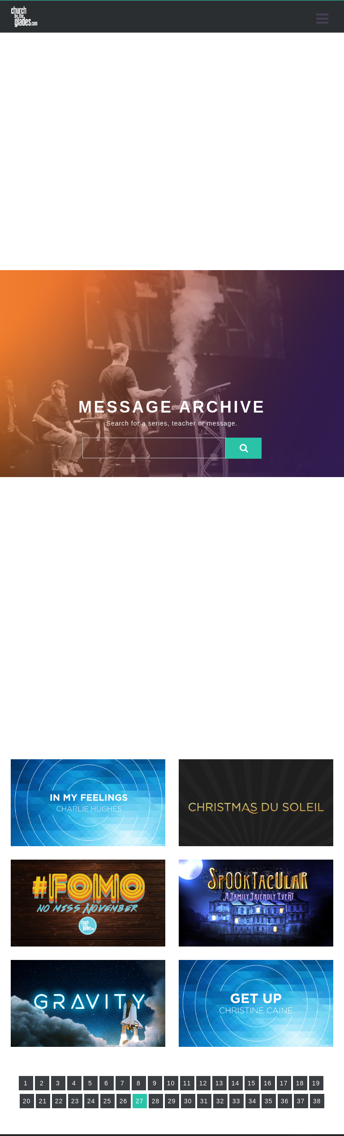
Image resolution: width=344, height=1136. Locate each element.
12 (203, 1083)
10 (171, 1083)
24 (91, 1101)
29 (172, 1101)
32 (220, 1101)
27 (140, 1101)
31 (204, 1101)
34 (253, 1101)
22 (59, 1101)
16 (268, 1083)
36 (285, 1101)
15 (252, 1083)
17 (284, 1083)
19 (316, 1083)
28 (156, 1101)
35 (269, 1101)
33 (236, 1101)
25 (107, 1101)
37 (301, 1101)
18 (300, 1083)
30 (188, 1101)
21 (43, 1101)
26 (124, 1101)
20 (27, 1101)
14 (236, 1083)
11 (187, 1083)
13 (219, 1083)
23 (75, 1101)
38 (317, 1101)
